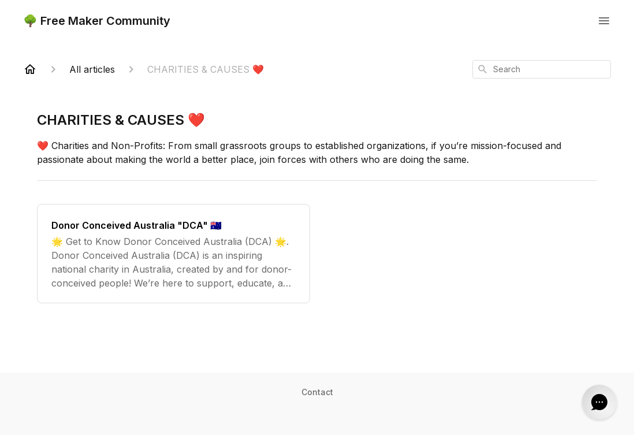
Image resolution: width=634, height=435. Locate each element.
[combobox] (541, 69)
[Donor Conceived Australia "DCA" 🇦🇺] (173, 253)
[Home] (30, 69)
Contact (317, 392)
